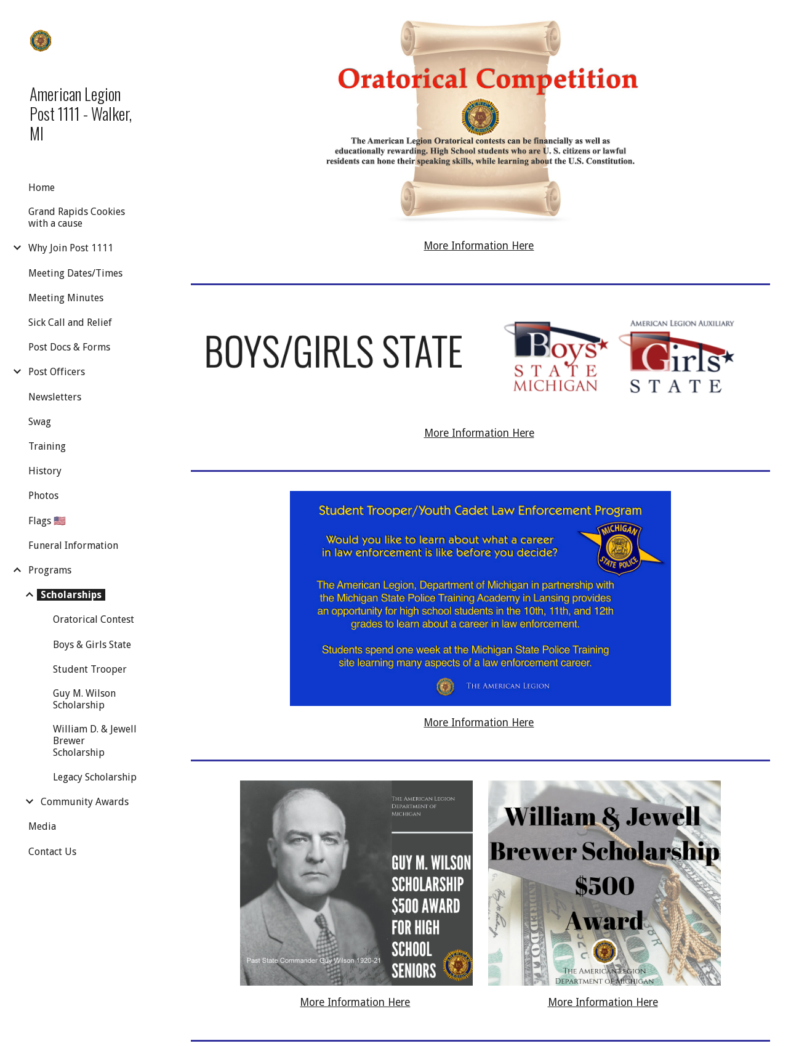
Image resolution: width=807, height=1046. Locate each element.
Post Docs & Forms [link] (69, 347)
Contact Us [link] (52, 851)
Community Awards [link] (85, 802)
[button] (792, 17)
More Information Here (479, 246)
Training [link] (47, 446)
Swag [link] (39, 422)
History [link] (45, 471)
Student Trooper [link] (90, 669)
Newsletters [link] (54, 397)
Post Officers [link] (56, 372)
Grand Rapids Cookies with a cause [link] (76, 217)
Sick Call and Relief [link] (70, 322)
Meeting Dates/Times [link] (75, 273)
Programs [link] (49, 570)
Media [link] (42, 826)
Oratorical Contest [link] (93, 619)
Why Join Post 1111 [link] (70, 248)
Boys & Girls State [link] (92, 645)
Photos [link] (43, 495)
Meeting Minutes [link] (65, 298)
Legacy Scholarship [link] (95, 777)
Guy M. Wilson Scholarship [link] (84, 699)
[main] (480, 246)
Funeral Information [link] (73, 545)
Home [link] (41, 187)
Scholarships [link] (71, 595)
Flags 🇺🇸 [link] (47, 521)
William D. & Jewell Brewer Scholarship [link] (95, 740)
